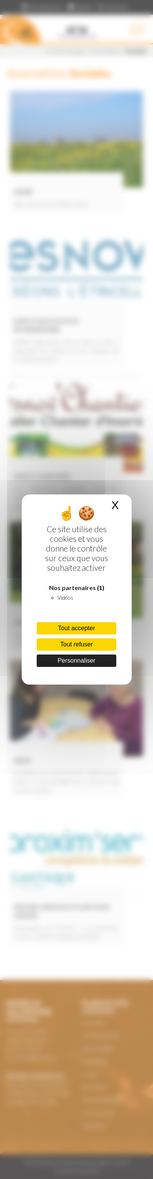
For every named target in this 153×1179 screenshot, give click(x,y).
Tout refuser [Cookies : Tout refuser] (76, 644)
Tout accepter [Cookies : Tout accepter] (76, 628)
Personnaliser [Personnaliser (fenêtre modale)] (76, 660)
